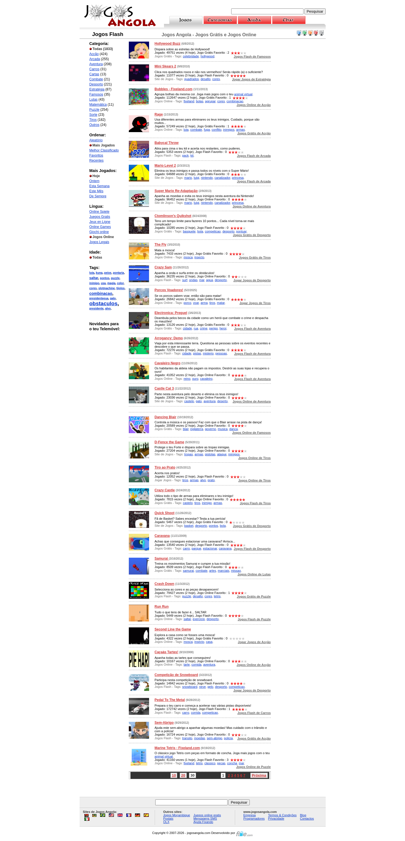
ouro (195, 378)
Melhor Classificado (104, 150)
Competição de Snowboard (176, 675)
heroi (222, 328)
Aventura (96, 64)
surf (184, 280)
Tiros (93, 120)
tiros (212, 302)
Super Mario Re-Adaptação (176, 191)
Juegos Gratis (99, 217)
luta (91, 272)
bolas (199, 101)
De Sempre (98, 196)
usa (103, 283)
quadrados (191, 79)
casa (209, 641)
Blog (303, 815)
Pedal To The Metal (170, 700)
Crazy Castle (165, 490)
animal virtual (243, 94)
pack (185, 155)
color (120, 283)
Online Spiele (99, 212)
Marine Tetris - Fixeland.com (177, 748)
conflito (216, 129)
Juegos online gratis (207, 815)
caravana (225, 548)
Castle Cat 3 (164, 388)
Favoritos (96, 155)
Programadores (254, 818)
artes (212, 570)
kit (192, 155)
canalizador (222, 177)
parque (196, 548)
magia (111, 283)
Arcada (94, 59)
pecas (221, 763)
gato (199, 401)
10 (174, 775)
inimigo (94, 283)
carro (186, 548)
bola (200, 231)
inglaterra (196, 429)
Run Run (162, 607)
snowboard (189, 686)
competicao (212, 231)
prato (211, 480)
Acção (94, 54)
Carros (94, 69)
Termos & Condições (282, 815)
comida (196, 664)
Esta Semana (99, 186)
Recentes (96, 160)
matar (221, 302)
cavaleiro (206, 378)
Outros (94, 125)
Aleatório (96, 140)
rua (196, 328)
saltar (93, 278)
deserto (222, 401)
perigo (213, 328)
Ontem (94, 181)
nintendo (207, 177)
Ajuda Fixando (203, 822)
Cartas (94, 74)
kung (99, 272)
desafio (205, 79)
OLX (166, 822)
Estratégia (97, 89)
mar (201, 280)
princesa (238, 177)
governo (210, 429)
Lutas (93, 99)
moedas (199, 738)
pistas (197, 353)
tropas (188, 454)
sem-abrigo (214, 738)
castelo (189, 401)
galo (113, 298)
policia (228, 738)
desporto (228, 231)
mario (188, 177)
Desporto (96, 84)
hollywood (207, 56)
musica (223, 429)
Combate (96, 79)
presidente (96, 308)
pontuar (241, 231)
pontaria (118, 272)
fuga (207, 129)
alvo (108, 308)
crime (204, 328)
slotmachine (106, 288)
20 (183, 775)
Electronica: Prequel (171, 313)
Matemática (98, 105)
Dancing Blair (165, 417)
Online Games (100, 227)
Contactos (307, 818)
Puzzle (94, 110)
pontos (104, 278)
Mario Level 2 (165, 166)
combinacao (100, 293)
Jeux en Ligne (100, 222)
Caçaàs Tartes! (167, 652)
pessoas (221, 353)
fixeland (189, 101)
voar (196, 302)
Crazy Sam (163, 267)
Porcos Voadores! (169, 290)
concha (232, 763)
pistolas (210, 454)
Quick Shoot (165, 513)
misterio (208, 353)
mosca (188, 257)
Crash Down (164, 584)
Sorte (93, 115)
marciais (223, 570)
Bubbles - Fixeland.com (174, 89)
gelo (210, 686)
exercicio (199, 619)
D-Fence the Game (169, 442)
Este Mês (96, 191)
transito (187, 738)
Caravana (162, 536)
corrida (196, 712)
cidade (187, 328)
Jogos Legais (99, 242)
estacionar (210, 548)
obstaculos (103, 303)
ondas (193, 280)
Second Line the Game (173, 629)
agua (209, 280)
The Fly (160, 245)
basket (188, 525)
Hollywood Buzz (168, 44)
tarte (187, 664)
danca (233, 429)
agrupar (210, 101)
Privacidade (276, 818)
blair (185, 429)
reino (187, 378)
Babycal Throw (167, 143)
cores (93, 288)
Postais (168, 818)
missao (236, 570)
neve (202, 686)
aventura (210, 401)
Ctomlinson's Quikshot (173, 216)
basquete (189, 231)
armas (240, 129)
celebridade (191, 56)
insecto (199, 257)
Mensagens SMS (205, 818)
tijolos (120, 288)
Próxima (259, 775)
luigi (196, 177)
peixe (107, 272)
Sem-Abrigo (164, 723)
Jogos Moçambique (176, 815)
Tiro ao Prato (165, 467)
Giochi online (99, 232)
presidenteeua (99, 298)
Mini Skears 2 (165, 66)
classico (209, 763)
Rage (159, 114)
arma (204, 302)
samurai (188, 570)
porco (188, 302)
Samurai (162, 558)
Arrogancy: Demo (169, 338)
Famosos (96, 94)
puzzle (115, 278)
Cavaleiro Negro (168, 363)
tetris (217, 596)
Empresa (249, 815)
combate (196, 129)
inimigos (228, 129)
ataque (222, 454)
